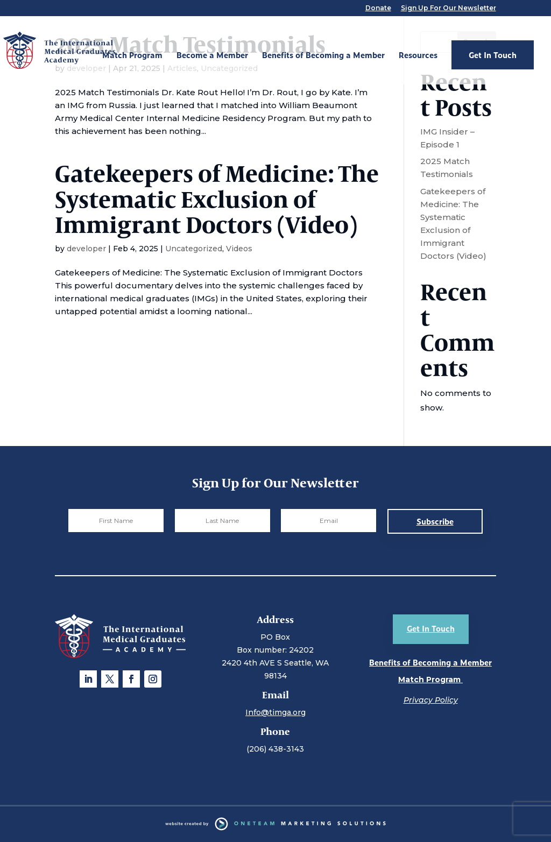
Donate (378, 8)
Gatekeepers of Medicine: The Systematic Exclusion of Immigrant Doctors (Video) (217, 198)
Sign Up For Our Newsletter (448, 8)
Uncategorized (193, 248)
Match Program (132, 55)
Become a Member (212, 55)
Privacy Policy (431, 700)
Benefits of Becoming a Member (323, 55)
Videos (239, 248)
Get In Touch (493, 54)
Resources (418, 55)
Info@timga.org (275, 712)
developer (86, 248)
